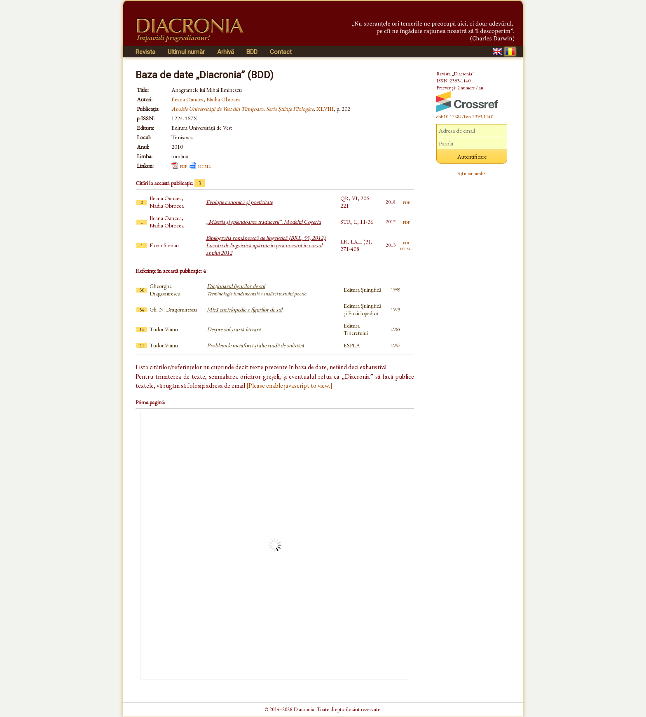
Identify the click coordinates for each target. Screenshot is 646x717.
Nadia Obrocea (223, 99)
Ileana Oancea (187, 99)
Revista (145, 52)
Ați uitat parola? (471, 173)
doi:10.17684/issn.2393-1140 (464, 116)
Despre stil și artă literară (234, 329)
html (204, 165)
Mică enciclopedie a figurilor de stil (244, 309)
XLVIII (325, 108)
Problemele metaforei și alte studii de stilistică (255, 345)
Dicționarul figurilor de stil (256, 289)
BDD (251, 52)
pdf (183, 165)
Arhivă (225, 52)
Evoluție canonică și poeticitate (239, 202)
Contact (281, 52)
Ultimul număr (186, 52)
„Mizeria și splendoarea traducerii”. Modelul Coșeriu (263, 221)
